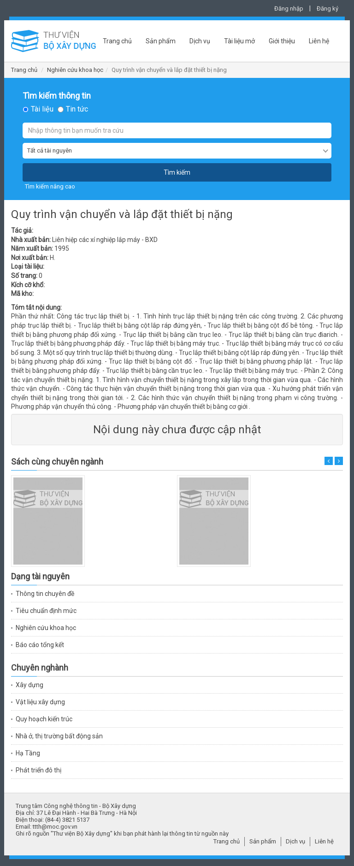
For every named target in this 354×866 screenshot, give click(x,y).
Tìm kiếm (177, 172)
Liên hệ (319, 41)
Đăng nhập (288, 8)
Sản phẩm (161, 41)
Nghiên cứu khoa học (75, 69)
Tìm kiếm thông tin (57, 96)
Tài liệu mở (239, 41)
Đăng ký (327, 8)
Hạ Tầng (28, 753)
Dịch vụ (199, 41)
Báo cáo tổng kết (40, 644)
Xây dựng (29, 685)
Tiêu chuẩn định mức (46, 610)
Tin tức (77, 109)
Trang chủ (117, 41)
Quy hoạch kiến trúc (44, 719)
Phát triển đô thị (38, 770)
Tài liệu (42, 109)
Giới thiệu (282, 41)
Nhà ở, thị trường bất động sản (59, 736)
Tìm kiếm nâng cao (50, 186)
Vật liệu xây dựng (40, 702)
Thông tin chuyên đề (45, 593)
